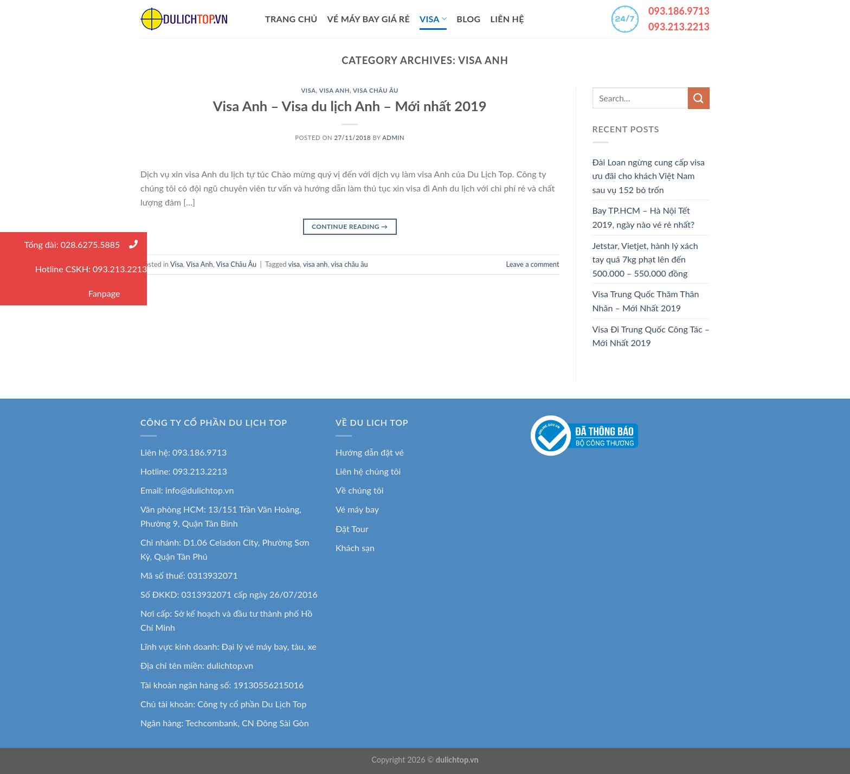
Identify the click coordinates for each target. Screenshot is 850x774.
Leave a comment (532, 264)
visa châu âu (349, 264)
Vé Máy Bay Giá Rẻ (368, 19)
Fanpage (117, 293)
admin (393, 137)
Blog (468, 19)
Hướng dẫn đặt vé (370, 452)
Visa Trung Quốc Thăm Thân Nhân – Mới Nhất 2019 (646, 301)
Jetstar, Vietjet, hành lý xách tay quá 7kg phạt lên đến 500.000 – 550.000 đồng (645, 259)
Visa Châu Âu (375, 90)
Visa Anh (334, 90)
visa (294, 264)
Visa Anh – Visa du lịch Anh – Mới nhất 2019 (350, 106)
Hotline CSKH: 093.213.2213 (91, 269)
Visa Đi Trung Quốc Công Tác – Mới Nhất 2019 (651, 336)
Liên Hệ (507, 19)
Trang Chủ (291, 19)
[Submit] (699, 97)
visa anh (315, 264)
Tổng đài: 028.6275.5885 (85, 244)
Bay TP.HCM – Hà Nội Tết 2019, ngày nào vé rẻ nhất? (644, 217)
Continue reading (350, 226)
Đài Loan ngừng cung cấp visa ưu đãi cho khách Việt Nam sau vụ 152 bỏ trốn (649, 176)
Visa (433, 19)
